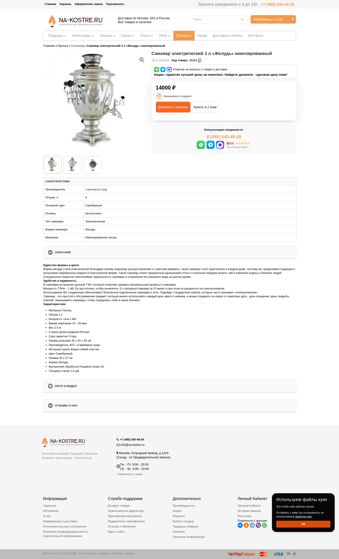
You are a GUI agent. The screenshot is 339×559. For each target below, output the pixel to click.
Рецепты (179, 516)
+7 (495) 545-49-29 (277, 4)
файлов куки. (303, 516)
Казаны (108, 35)
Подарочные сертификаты (126, 521)
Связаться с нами (130, 474)
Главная (50, 4)
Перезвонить (115, 4)
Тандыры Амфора (185, 526)
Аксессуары (83, 35)
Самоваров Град (96, 189)
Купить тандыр (183, 521)
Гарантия (49, 505)
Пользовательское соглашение (64, 526)
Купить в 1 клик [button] (205, 107)
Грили (127, 35)
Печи (165, 35)
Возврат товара (119, 505)
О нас (47, 516)
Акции (202, 35)
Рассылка (244, 516)
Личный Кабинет (249, 505)
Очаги (146, 35)
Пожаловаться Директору (126, 510)
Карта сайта (116, 531)
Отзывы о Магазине (122, 526)
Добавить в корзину (173, 107)
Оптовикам (50, 510)
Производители (184, 505)
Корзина (65, 4)
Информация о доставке (60, 521)
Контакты (255, 35)
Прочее (184, 35)
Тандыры (57, 35)
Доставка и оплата (228, 35)
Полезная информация (189, 536)
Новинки (179, 531)
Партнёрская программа (125, 516)
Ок (303, 524)
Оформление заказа (89, 4)
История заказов (249, 510)
